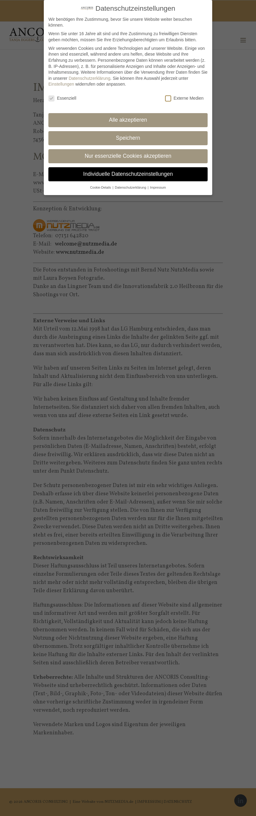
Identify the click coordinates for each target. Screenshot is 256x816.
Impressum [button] (158, 187)
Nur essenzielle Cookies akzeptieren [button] (128, 156)
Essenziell (62, 98)
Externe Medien (184, 98)
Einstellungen (61, 83)
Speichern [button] (128, 138)
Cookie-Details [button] (101, 187)
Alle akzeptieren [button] (128, 119)
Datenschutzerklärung (89, 77)
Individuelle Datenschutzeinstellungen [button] (128, 173)
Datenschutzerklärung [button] (131, 187)
